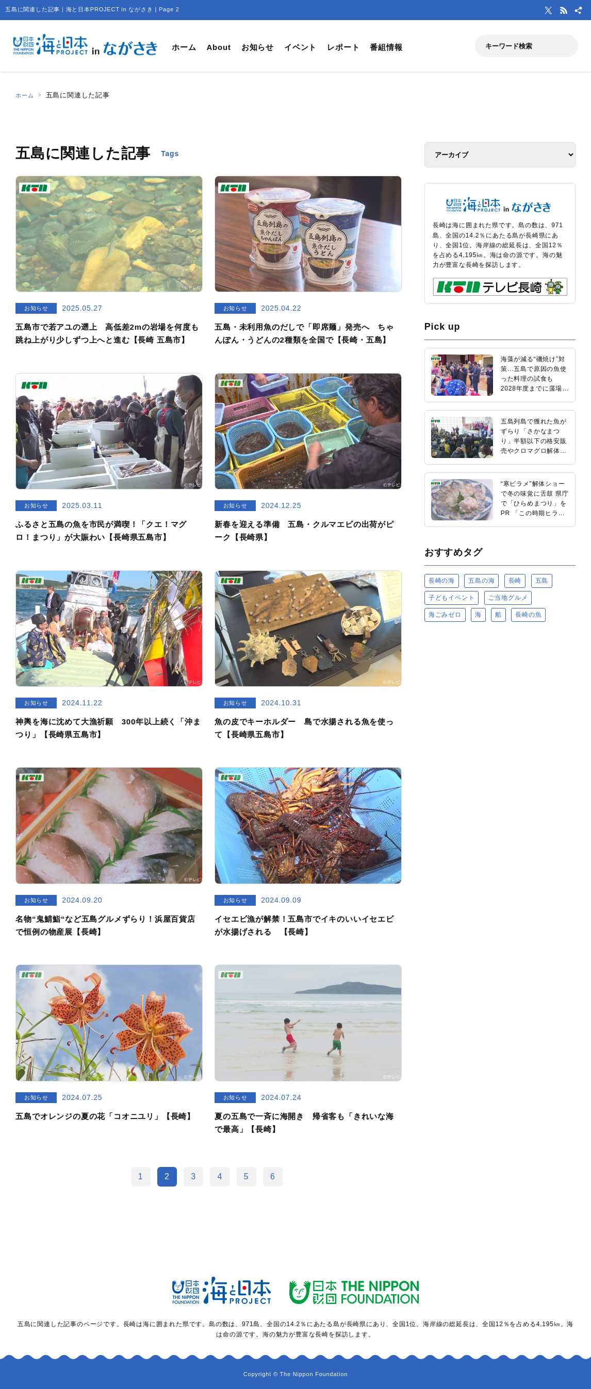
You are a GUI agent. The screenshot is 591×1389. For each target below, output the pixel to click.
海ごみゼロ (445, 614)
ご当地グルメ (508, 597)
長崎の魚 (528, 614)
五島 (542, 580)
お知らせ (257, 47)
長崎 (515, 580)
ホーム (184, 47)
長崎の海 (442, 580)
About (218, 47)
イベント (300, 47)
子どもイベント (452, 597)
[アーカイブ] (500, 154)
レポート (343, 47)
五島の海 (481, 580)
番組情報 (386, 47)
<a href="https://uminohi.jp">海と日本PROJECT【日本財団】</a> (500, 760)
